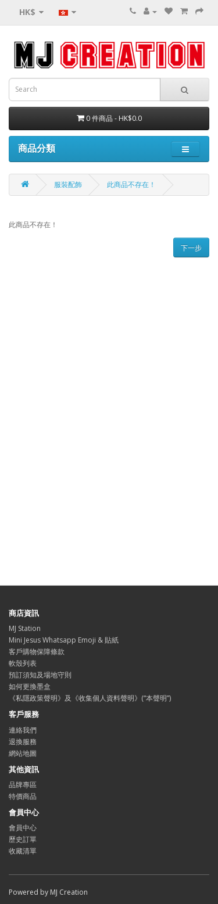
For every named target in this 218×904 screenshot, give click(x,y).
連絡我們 (23, 730)
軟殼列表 (23, 663)
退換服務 (23, 742)
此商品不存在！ (131, 184)
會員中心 (23, 828)
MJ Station (25, 628)
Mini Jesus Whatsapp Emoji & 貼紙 (64, 640)
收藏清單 (23, 851)
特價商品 (23, 796)
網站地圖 (23, 753)
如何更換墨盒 (30, 686)
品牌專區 (23, 785)
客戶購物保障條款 (37, 652)
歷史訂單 (23, 839)
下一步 (191, 248)
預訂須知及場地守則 (40, 675)
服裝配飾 (68, 184)
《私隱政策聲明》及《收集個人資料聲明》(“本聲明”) (90, 698)
